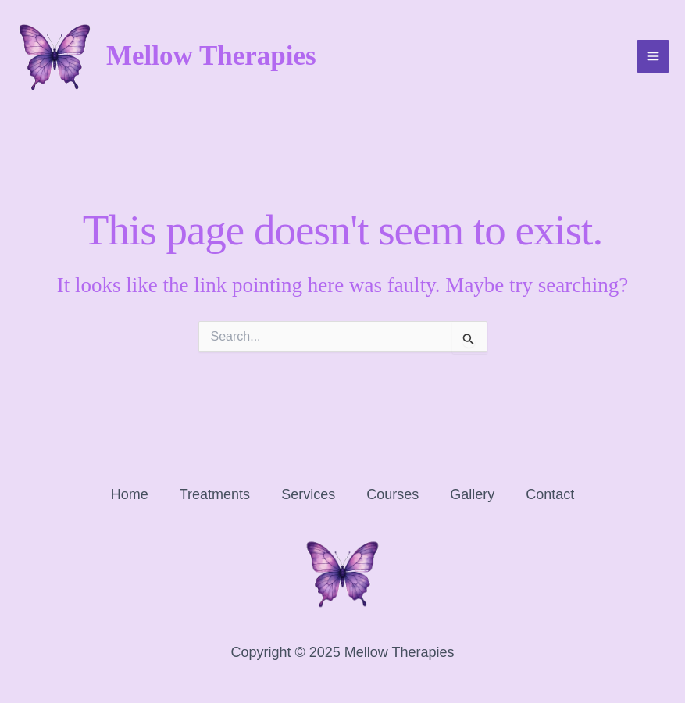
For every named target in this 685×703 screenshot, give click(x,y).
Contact (550, 494)
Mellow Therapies (211, 56)
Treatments (215, 494)
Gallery (472, 494)
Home (129, 494)
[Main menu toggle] (653, 57)
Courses (392, 494)
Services (308, 494)
